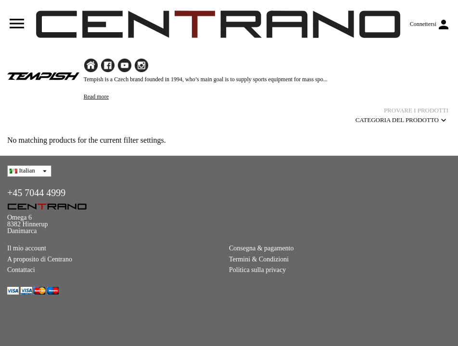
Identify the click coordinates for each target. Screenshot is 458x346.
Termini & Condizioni (259, 259)
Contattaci (21, 269)
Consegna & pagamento (261, 248)
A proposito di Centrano (39, 259)
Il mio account (26, 248)
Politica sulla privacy (257, 269)
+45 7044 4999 (36, 192)
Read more (96, 96)
